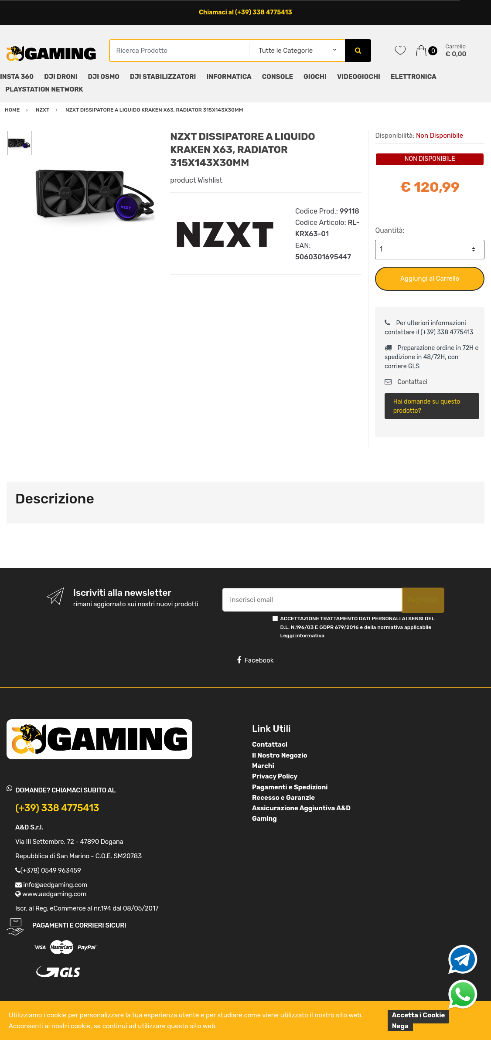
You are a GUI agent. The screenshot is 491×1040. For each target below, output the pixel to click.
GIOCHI (315, 77)
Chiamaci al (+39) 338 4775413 (245, 12)
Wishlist (210, 180)
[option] (94, 193)
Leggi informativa (302, 635)
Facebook (255, 660)
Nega (400, 1026)
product (183, 180)
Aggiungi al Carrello (429, 278)
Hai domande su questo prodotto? (426, 406)
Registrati (423, 600)
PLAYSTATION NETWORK (44, 89)
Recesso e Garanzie (283, 798)
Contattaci (406, 382)
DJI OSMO (104, 77)
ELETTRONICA (413, 77)
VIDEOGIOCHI (358, 77)
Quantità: (389, 230)
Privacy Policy (274, 776)
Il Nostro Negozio (279, 755)
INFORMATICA (228, 77)
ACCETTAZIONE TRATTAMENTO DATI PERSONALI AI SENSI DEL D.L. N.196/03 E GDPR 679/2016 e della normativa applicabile (357, 627)
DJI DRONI (60, 77)
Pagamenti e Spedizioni (290, 787)
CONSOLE (277, 77)
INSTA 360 (17, 77)
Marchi (263, 766)
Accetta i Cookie (418, 1015)
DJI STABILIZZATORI (163, 77)
